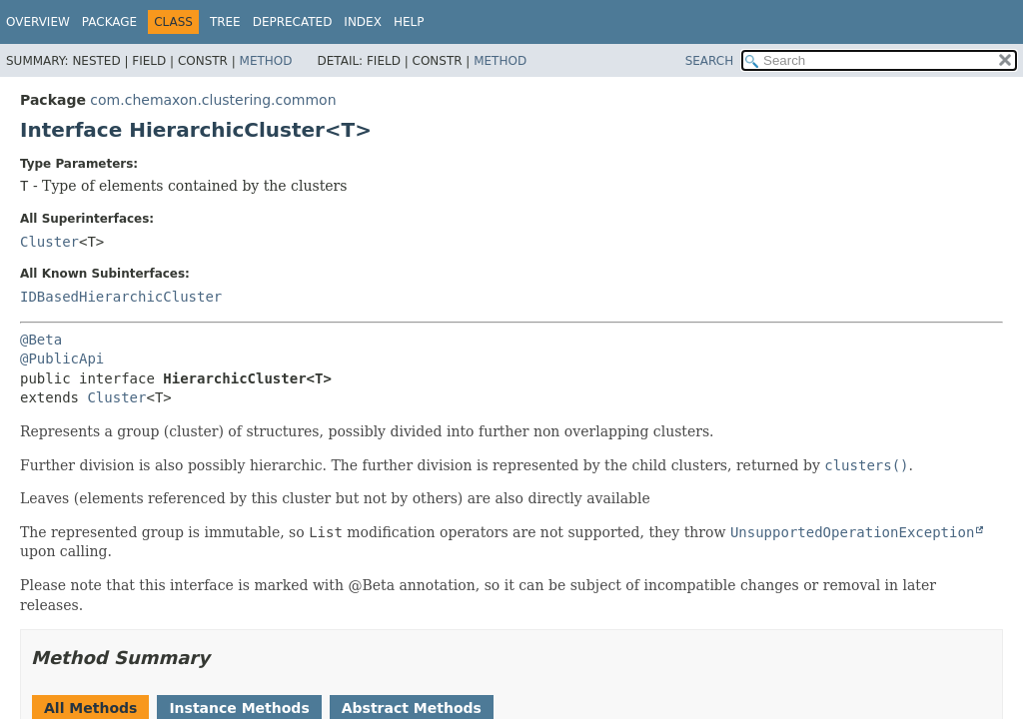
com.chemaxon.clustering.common (213, 100)
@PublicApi (62, 358)
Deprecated (293, 22)
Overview (38, 22)
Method (266, 61)
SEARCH (709, 61)
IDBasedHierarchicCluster (121, 297)
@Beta (41, 340)
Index (363, 22)
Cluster (49, 242)
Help (409, 22)
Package (109, 22)
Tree (225, 22)
